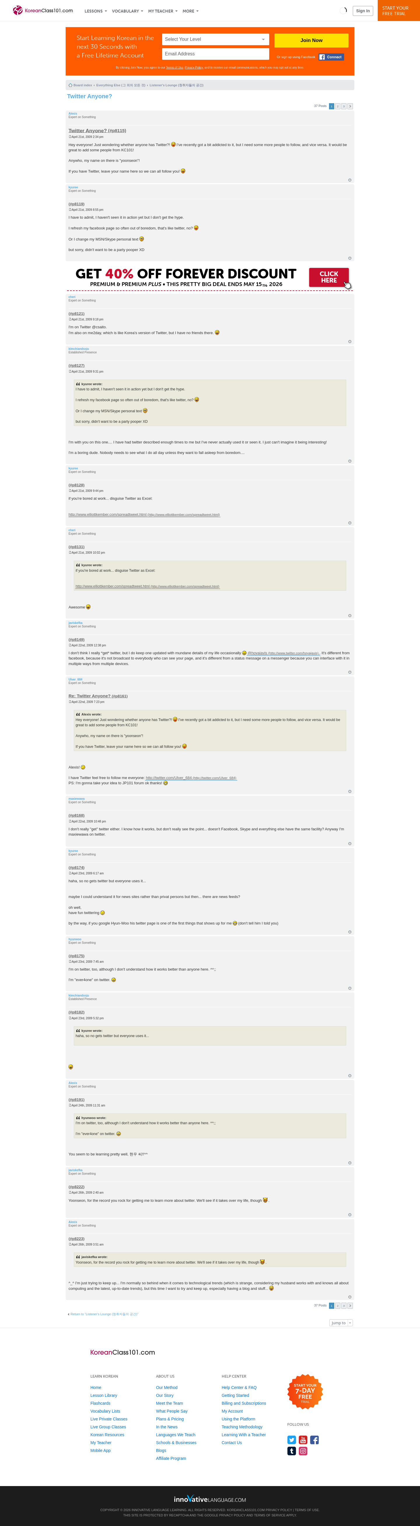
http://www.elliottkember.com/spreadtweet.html (107, 514)
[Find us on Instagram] (303, 1450)
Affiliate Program (171, 1458)
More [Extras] (188, 11)
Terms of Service (270, 1515)
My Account (232, 1411)
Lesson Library (103, 1395)
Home (95, 1387)
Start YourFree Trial (399, 11)
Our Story (165, 1395)
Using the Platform (238, 1419)
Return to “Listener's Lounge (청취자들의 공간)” (105, 1314)
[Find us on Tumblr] (291, 1450)
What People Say (172, 1411)
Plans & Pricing (170, 1419)
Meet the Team (169, 1403)
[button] (343, 10)
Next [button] (350, 106)
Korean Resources (107, 1434)
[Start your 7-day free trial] (305, 1392)
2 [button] (338, 106)
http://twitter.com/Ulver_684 (169, 778)
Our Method (167, 1387)
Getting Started (235, 1395)
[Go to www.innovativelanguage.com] (210, 1498)
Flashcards (100, 1403)
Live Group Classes (108, 1427)
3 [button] (344, 106)
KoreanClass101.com (246, 1510)
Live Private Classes (108, 1419)
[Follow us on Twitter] (291, 1439)
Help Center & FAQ (239, 1387)
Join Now (311, 40)
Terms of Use (174, 67)
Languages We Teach (175, 1434)
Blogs (161, 1450)
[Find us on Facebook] (314, 1439)
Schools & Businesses (176, 1442)
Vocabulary (125, 11)
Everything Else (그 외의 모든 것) (120, 85)
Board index (83, 85)
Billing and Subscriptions (244, 1403)
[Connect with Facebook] (331, 57)
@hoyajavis (257, 653)
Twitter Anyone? (89, 96)
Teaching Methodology (242, 1427)
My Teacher (160, 11)
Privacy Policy (194, 67)
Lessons (94, 11)
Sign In (363, 10)
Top (349, 180)
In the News (167, 1427)
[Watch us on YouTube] (303, 1439)
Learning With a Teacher (244, 1434)
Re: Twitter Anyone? (90, 695)
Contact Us (232, 1442)
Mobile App (100, 1450)
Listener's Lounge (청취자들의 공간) (177, 85)
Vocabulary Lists (105, 1411)
